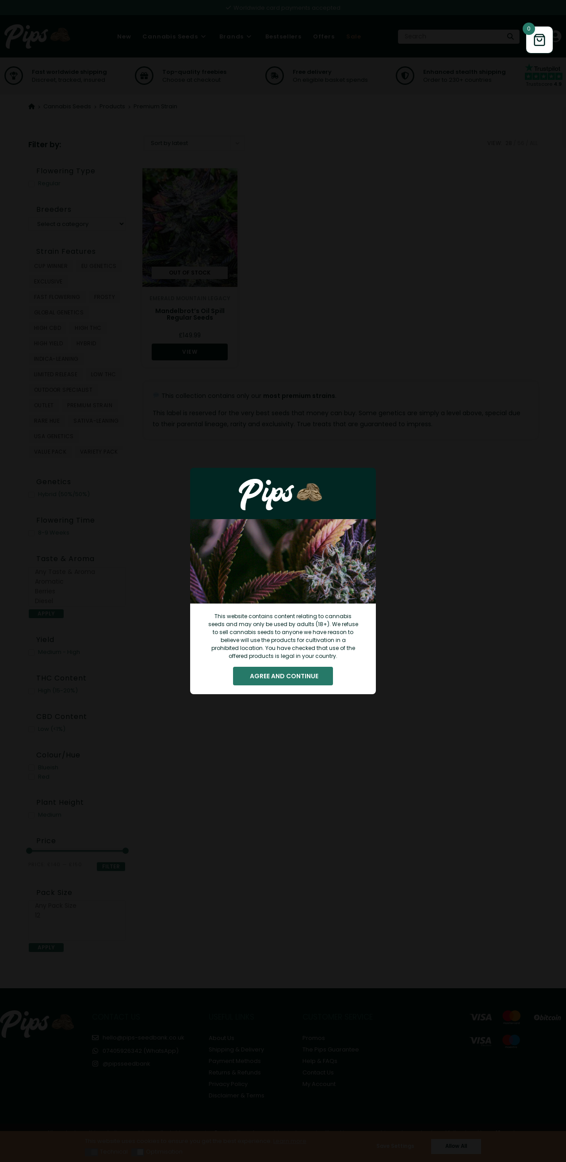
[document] (283, 581)
